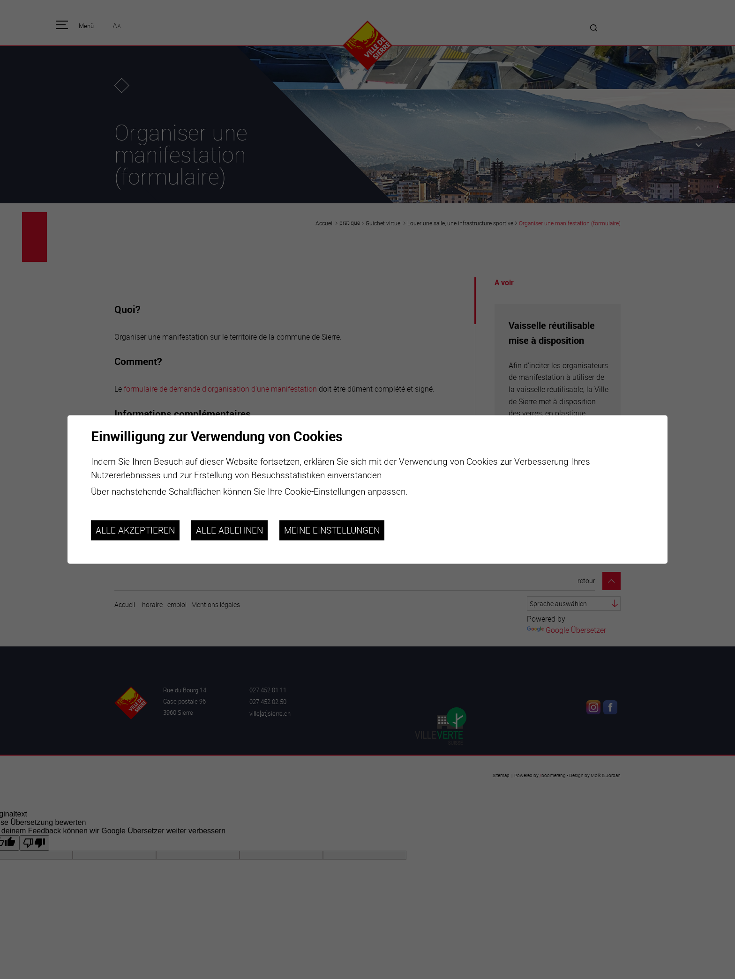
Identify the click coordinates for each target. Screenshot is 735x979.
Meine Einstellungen (332, 530)
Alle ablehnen (229, 530)
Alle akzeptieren (135, 530)
